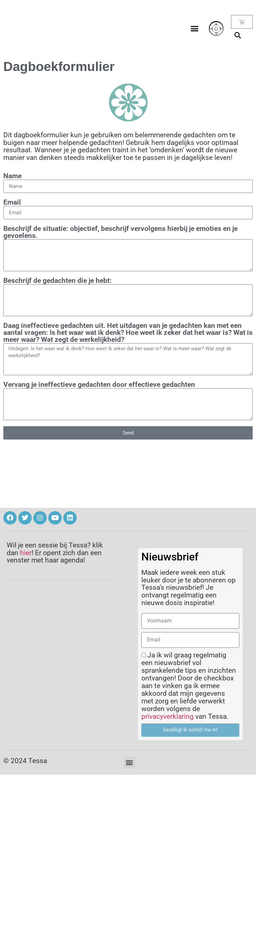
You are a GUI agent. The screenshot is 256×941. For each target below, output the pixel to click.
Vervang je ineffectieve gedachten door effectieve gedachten (99, 384)
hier (26, 553)
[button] (194, 28)
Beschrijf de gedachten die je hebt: (57, 280)
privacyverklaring (167, 716)
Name (12, 176)
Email (12, 202)
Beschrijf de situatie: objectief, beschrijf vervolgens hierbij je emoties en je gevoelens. (120, 232)
